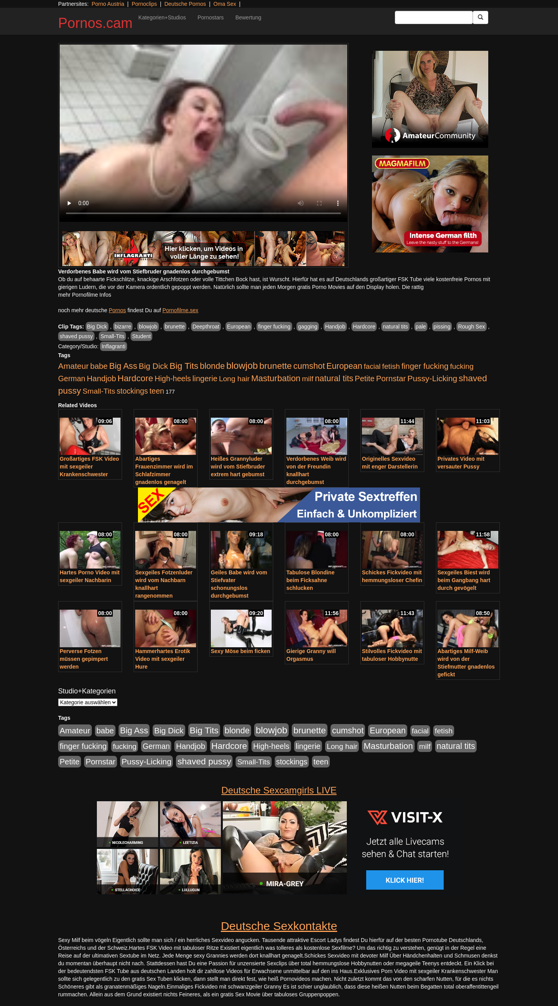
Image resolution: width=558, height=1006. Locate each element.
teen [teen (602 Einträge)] (157, 391)
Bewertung (248, 17)
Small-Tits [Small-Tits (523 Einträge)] (99, 391)
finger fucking (274, 326)
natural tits (395, 326)
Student (141, 336)
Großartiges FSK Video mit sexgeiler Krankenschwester (89, 466)
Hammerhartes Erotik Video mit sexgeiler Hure (162, 659)
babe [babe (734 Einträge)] (99, 366)
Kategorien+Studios (162, 17)
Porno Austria (107, 4)
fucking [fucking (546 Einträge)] (462, 366)
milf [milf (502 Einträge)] (307, 379)
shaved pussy (76, 336)
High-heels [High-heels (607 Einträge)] (173, 378)
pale (421, 326)
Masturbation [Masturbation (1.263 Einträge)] (275, 378)
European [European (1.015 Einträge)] (344, 366)
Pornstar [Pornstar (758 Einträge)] (391, 378)
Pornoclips (144, 4)
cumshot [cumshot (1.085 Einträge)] (309, 366)
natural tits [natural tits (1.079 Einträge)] (334, 378)
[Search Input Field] (434, 17)
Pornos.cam (95, 23)
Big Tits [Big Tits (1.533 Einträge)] (184, 366)
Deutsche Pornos (185, 4)
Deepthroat (206, 326)
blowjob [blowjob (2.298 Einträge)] (242, 365)
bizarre (123, 326)
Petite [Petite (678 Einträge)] (365, 378)
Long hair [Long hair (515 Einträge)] (234, 379)
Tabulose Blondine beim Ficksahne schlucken (310, 580)
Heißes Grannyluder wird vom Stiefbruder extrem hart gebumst (238, 466)
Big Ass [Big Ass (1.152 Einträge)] (123, 366)
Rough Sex (471, 326)
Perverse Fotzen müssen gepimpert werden (84, 659)
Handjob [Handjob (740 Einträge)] (101, 378)
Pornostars (211, 17)
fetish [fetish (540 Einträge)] (391, 366)
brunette (175, 326)
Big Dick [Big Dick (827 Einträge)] (153, 365)
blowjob (148, 326)
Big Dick (97, 326)
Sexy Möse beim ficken (240, 651)
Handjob (335, 326)
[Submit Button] (480, 17)
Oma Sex (225, 4)
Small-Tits (112, 336)
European (239, 326)
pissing (442, 326)
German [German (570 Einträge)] (71, 378)
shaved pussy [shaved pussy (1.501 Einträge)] (204, 761)
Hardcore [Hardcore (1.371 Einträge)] (135, 378)
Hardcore (364, 326)
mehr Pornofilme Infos (84, 295)
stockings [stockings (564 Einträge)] (132, 391)
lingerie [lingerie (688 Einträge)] (204, 378)
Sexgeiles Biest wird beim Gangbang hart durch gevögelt (463, 580)
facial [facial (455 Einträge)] (372, 366)
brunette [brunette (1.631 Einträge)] (275, 366)
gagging (307, 326)
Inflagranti (113, 346)
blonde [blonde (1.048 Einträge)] (212, 366)
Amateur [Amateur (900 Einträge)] (73, 365)
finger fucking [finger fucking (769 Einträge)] (424, 366)
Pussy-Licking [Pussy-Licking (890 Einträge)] (432, 378)
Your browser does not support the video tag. (203, 133)
